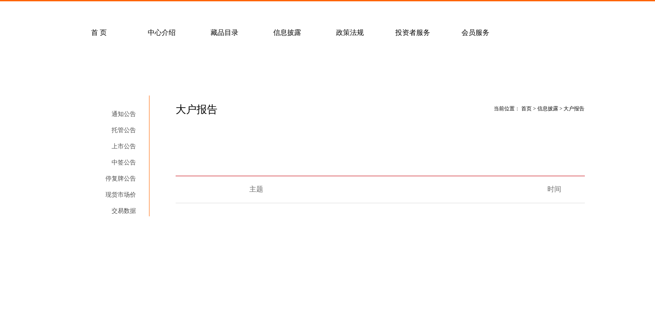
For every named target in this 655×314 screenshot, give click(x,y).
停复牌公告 (120, 178)
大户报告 (124, 227)
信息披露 (287, 32)
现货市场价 (120, 194)
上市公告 (124, 146)
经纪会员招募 (241, 11)
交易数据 (124, 211)
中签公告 (124, 162)
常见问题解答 (116, 11)
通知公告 (124, 114)
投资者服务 (412, 32)
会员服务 (475, 32)
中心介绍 (162, 32)
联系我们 (304, 11)
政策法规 (350, 32)
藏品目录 (224, 32)
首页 (526, 109)
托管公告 (124, 130)
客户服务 (178, 11)
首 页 (99, 32)
